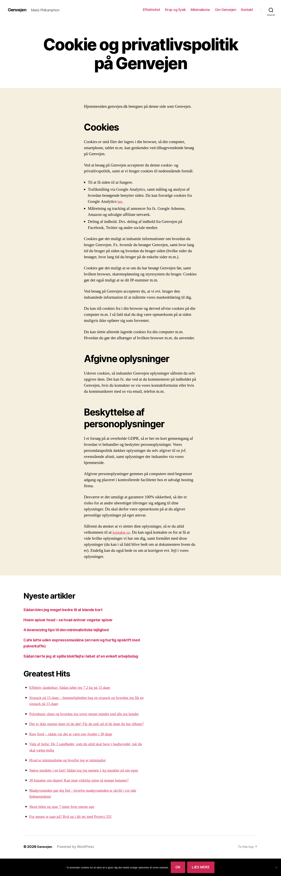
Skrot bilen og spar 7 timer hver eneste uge (64, 825)
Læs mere (201, 867)
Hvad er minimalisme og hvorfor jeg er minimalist (70, 778)
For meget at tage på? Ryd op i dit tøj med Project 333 (73, 835)
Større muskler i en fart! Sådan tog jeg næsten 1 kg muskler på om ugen (87, 788)
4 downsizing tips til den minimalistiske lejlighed (71, 629)
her (120, 201)
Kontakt (247, 10)
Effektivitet (151, 10)
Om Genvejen (225, 10)
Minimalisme (200, 10)
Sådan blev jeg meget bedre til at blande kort (67, 609)
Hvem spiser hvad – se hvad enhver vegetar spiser (72, 619)
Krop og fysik (175, 10)
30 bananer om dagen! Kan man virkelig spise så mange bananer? (82, 798)
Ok (177, 867)
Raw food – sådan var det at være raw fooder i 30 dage (73, 752)
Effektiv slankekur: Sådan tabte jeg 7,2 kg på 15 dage (72, 693)
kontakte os (122, 532)
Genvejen (18, 9)
